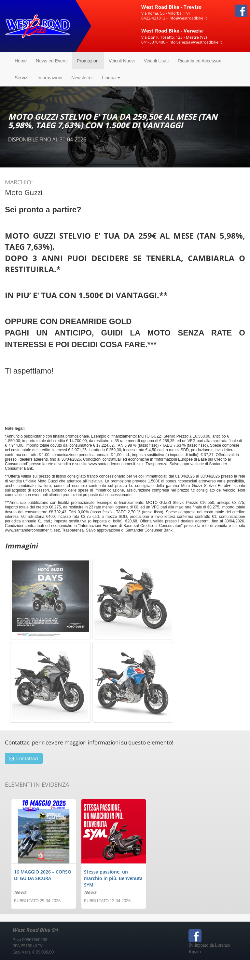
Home (21, 60)
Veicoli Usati (156, 60)
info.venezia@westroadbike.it (195, 42)
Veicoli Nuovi (122, 60)
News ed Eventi (51, 60)
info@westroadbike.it (188, 18)
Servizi (21, 77)
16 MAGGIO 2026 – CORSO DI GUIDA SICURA (42, 875)
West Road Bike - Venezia (172, 30)
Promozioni (88, 60)
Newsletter (82, 77)
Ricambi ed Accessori (199, 60)
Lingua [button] (111, 77)
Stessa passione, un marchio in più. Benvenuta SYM (113, 878)
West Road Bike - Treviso (171, 7)
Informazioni (49, 77)
